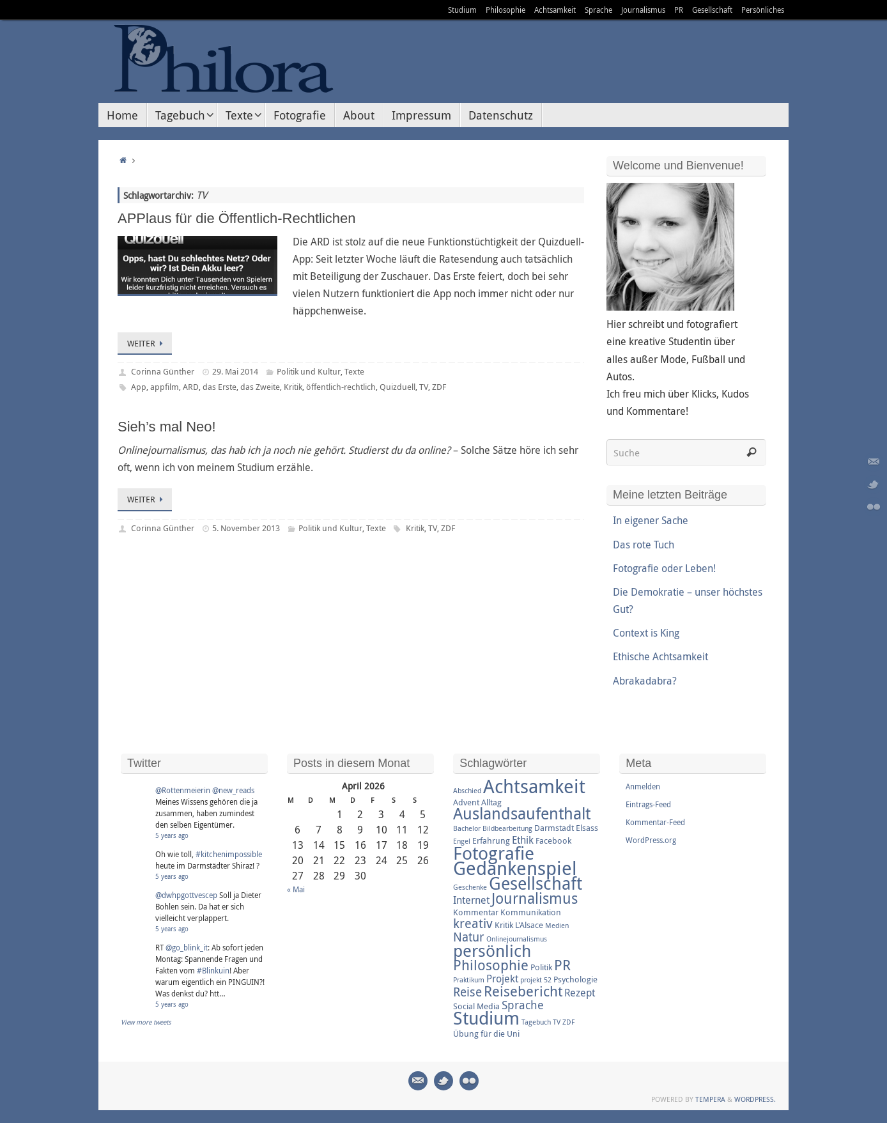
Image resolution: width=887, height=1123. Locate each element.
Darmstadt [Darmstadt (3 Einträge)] (554, 827)
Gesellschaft (712, 9)
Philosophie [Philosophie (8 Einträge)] (490, 965)
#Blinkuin (213, 970)
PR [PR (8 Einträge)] (562, 965)
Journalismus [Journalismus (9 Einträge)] (534, 898)
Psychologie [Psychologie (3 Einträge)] (575, 979)
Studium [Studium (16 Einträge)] (486, 1017)
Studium (462, 9)
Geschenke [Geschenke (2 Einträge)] (470, 887)
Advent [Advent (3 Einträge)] (466, 802)
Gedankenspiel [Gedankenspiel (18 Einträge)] (515, 868)
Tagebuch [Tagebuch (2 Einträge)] (536, 1022)
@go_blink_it (187, 947)
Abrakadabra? (645, 681)
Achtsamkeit (555, 9)
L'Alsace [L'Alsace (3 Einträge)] (529, 925)
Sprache (598, 9)
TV (423, 386)
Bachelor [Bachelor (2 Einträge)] (467, 828)
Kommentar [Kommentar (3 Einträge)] (475, 912)
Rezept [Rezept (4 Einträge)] (579, 993)
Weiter (147, 343)
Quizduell (397, 386)
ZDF (439, 386)
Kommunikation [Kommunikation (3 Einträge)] (530, 912)
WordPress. (755, 1099)
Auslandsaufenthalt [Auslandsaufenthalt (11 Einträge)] (521, 813)
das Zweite (260, 386)
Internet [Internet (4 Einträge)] (471, 900)
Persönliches (762, 9)
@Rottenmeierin (182, 790)
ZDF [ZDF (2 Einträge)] (568, 1022)
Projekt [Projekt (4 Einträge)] (502, 979)
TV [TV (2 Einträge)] (556, 1022)
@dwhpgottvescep (186, 895)
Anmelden (643, 786)
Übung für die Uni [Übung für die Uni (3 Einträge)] (486, 1033)
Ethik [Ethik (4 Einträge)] (523, 840)
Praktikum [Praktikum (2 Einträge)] (468, 979)
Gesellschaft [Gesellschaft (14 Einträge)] (535, 883)
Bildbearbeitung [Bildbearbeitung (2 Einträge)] (507, 828)
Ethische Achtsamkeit (660, 656)
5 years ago (172, 836)
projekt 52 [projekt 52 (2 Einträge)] (535, 979)
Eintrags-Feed (648, 804)
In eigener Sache (650, 520)
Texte (354, 371)
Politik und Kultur (309, 371)
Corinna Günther (162, 371)
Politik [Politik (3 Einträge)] (541, 967)
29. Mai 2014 (235, 371)
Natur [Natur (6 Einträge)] (468, 937)
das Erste (219, 386)
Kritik (293, 386)
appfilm (164, 386)
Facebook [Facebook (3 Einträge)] (553, 840)
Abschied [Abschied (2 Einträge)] (467, 790)
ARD (191, 386)
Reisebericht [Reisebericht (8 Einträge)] (523, 991)
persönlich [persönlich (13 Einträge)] (492, 950)
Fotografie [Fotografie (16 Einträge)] (493, 852)
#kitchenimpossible (229, 854)
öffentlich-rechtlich (341, 386)
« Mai (296, 889)
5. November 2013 (246, 528)
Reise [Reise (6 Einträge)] (467, 992)
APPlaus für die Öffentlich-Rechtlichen (237, 218)
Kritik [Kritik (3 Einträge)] (504, 925)
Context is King (646, 633)
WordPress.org (651, 840)
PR (678, 9)
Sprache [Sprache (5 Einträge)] (523, 1004)
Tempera (710, 1099)
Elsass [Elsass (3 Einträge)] (587, 827)
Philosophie (505, 9)
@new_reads (233, 790)
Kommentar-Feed (655, 822)
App (138, 386)
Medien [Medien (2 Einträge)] (557, 925)
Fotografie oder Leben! (664, 568)
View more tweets (146, 1022)
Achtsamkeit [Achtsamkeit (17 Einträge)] (534, 786)
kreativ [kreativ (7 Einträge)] (473, 923)
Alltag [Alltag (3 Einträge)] (491, 802)
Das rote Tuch (643, 545)
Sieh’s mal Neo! (167, 427)
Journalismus (643, 9)
